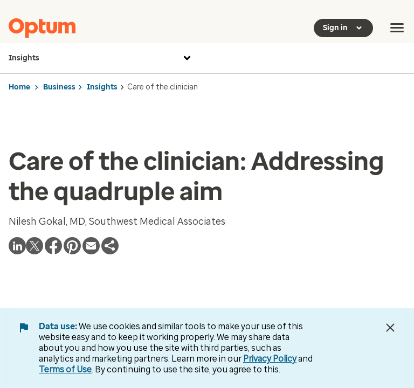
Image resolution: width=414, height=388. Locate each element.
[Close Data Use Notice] (390, 327)
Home (19, 87)
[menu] (397, 28)
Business (59, 87)
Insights (101, 58)
